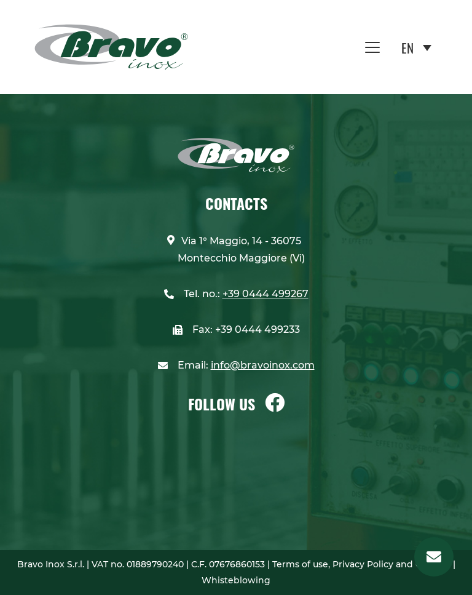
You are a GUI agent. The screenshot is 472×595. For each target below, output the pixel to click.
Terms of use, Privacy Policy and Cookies (362, 564)
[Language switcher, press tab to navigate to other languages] (416, 46)
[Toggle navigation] (372, 47)
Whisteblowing (236, 580)
